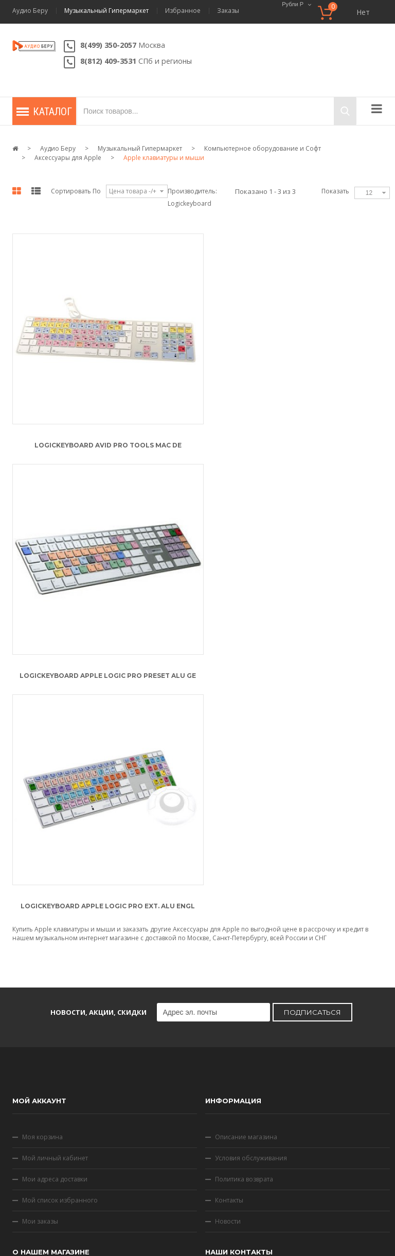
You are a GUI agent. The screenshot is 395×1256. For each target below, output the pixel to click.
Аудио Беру (30, 11)
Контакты (229, 964)
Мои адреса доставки (54, 943)
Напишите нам (262, 1085)
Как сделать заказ (49, 1051)
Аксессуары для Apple (67, 157)
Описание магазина (246, 900)
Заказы (228, 11)
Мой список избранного (60, 964)
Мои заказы (40, 985)
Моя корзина (42, 900)
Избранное (183, 11)
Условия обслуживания (251, 922)
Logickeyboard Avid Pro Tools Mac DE (106, 442)
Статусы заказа (44, 1072)
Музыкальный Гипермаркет (106, 11)
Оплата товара (44, 1114)
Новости (228, 985)
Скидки (241, 1195)
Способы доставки (50, 1136)
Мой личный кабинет (55, 922)
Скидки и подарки (50, 1093)
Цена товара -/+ (132, 191)
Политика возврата (244, 943)
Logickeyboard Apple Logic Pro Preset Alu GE (303, 442)
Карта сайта (283, 1195)
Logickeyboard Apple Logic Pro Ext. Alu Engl (107, 669)
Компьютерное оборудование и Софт (262, 148)
